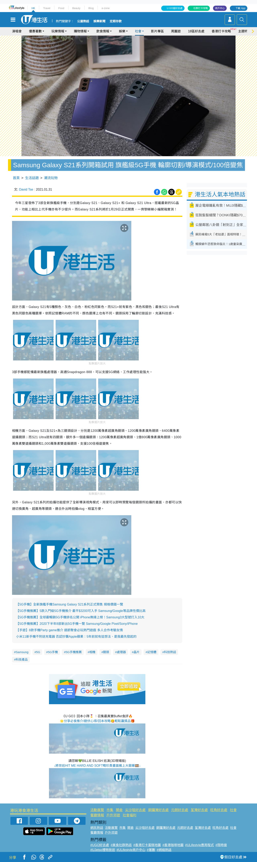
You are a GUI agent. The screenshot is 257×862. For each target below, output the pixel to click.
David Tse (26, 189)
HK (33, 8)
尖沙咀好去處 (135, 810)
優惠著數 (35, 31)
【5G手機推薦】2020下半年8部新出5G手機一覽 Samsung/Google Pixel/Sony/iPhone (77, 623)
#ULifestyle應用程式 (199, 845)
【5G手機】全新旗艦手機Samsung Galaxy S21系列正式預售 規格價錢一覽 (69, 604)
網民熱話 (96, 827)
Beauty (76, 8)
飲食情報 (102, 31)
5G (38, 652)
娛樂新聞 (99, 21)
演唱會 (17, 31)
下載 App (240, 8)
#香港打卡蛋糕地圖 (147, 845)
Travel (46, 8)
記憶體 (151, 652)
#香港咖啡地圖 (173, 845)
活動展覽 (97, 810)
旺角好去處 (218, 810)
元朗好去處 (179, 810)
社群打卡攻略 (200, 8)
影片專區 (157, 31)
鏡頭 (106, 652)
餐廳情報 (97, 815)
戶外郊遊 (113, 815)
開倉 (119, 810)
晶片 (137, 652)
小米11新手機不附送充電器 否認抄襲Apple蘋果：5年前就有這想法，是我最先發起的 (76, 636)
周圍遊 (176, 31)
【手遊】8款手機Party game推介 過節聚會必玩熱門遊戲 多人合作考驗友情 (69, 630)
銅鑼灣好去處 (158, 810)
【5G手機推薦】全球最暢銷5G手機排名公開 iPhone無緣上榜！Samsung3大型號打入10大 (80, 617)
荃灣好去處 (199, 810)
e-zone (106, 8)
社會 (138, 31)
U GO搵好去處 (175, 8)
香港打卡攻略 (221, 31)
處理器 (121, 652)
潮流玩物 (51, 178)
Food (61, 8)
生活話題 (32, 178)
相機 (92, 652)
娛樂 (122, 31)
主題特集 (244, 31)
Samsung (22, 652)
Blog (91, 8)
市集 (109, 810)
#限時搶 (221, 845)
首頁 (16, 178)
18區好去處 (196, 31)
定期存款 (116, 21)
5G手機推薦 (74, 652)
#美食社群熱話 (121, 845)
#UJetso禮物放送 (102, 850)
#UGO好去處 (99, 845)
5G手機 (53, 652)
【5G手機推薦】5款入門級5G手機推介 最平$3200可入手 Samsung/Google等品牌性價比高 (81, 611)
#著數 (151, 850)
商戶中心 (220, 8)
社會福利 (129, 815)
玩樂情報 (57, 31)
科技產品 (22, 659)
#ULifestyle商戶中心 (131, 850)
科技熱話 (170, 652)
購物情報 (80, 31)
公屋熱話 (83, 21)
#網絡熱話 (164, 850)
